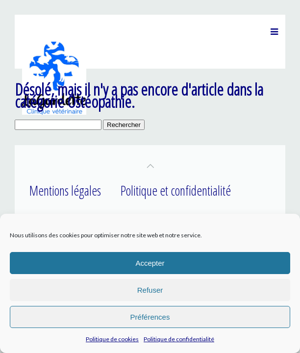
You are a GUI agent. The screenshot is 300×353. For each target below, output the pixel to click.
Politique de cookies (112, 339)
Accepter (149, 263)
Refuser (150, 290)
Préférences (150, 317)
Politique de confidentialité (179, 339)
